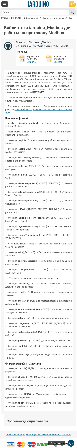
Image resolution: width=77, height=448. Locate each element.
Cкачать (31, 61)
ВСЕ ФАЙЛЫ (16, 18)
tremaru (23, 42)
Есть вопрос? (56, 443)
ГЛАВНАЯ (4, 18)
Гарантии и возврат (15, 434)
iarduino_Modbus (41, 42)
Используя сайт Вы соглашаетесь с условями (48, 434)
